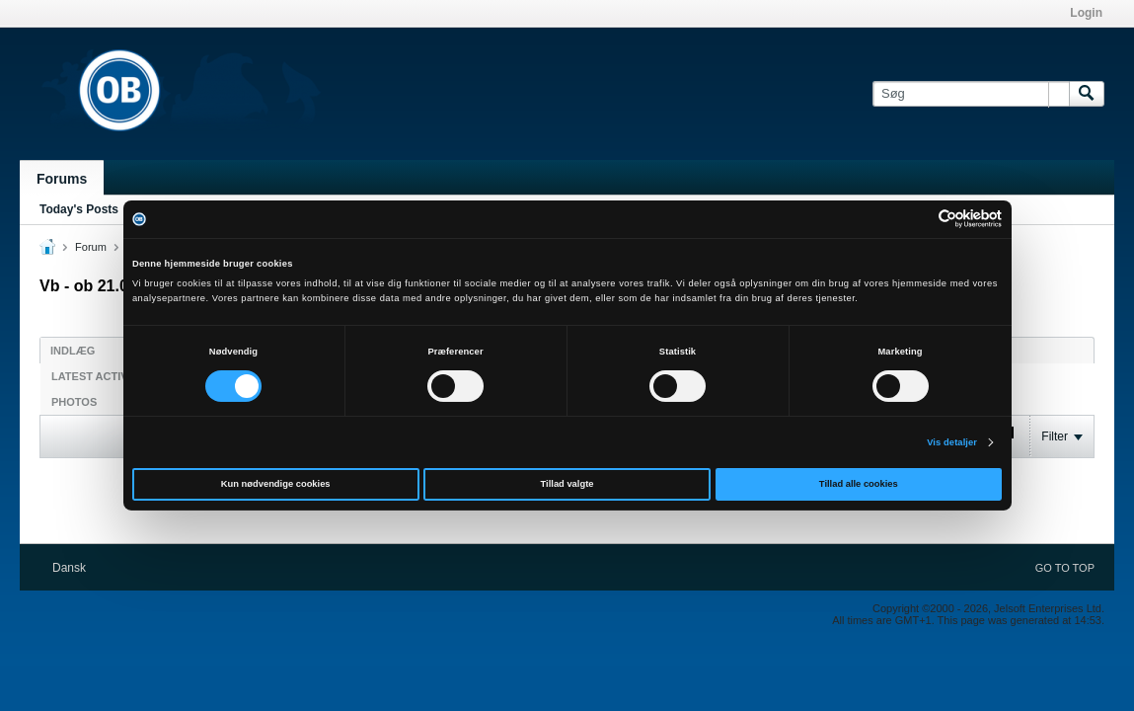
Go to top (1065, 568)
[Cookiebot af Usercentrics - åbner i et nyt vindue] (915, 218)
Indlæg (72, 350)
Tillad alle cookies (858, 484)
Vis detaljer (952, 442)
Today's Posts (78, 209)
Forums (62, 179)
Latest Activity (98, 376)
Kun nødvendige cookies (276, 484)
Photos (74, 402)
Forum (91, 247)
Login (1086, 13)
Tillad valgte (567, 484)
